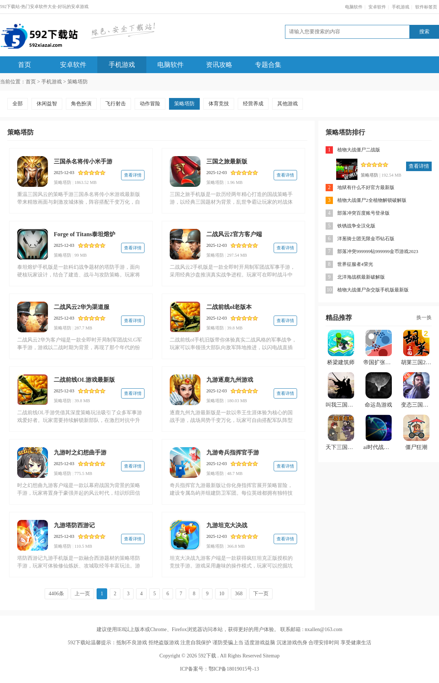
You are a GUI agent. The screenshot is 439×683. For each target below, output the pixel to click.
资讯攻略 (219, 64)
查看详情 (133, 175)
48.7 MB (235, 473)
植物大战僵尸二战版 (358, 149)
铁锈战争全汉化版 (356, 226)
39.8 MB (235, 328)
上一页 (82, 593)
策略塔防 (77, 81)
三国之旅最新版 (226, 161)
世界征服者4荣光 (355, 264)
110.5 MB (83, 546)
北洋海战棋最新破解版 (361, 277)
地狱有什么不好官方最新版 (365, 187)
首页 (24, 64)
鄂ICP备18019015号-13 (234, 669)
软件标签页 (426, 7)
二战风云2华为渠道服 (81, 307)
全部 (17, 103)
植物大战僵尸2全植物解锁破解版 (371, 200)
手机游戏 (400, 7)
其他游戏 (287, 103)
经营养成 (253, 103)
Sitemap (271, 656)
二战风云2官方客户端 (234, 234)
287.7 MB (83, 328)
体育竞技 (219, 103)
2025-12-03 (64, 172)
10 (221, 593)
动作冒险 (150, 103)
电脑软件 (354, 7)
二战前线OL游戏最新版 (84, 380)
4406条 (56, 593)
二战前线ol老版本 (229, 307)
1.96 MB (235, 182)
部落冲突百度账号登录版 (363, 213)
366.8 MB (236, 546)
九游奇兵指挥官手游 (232, 452)
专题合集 (268, 64)
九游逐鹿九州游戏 (229, 380)
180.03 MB (237, 400)
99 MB (80, 255)
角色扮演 (81, 103)
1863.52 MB (85, 182)
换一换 (424, 317)
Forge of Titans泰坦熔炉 (84, 234)
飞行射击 (115, 103)
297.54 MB (237, 255)
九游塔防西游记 (74, 525)
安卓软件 (377, 7)
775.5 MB (83, 473)
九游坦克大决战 (226, 525)
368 (239, 593)
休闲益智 (47, 103)
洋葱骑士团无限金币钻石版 (365, 238)
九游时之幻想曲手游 (80, 452)
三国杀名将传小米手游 (83, 161)
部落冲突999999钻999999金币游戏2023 (377, 251)
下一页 (261, 593)
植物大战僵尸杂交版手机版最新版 (373, 290)
